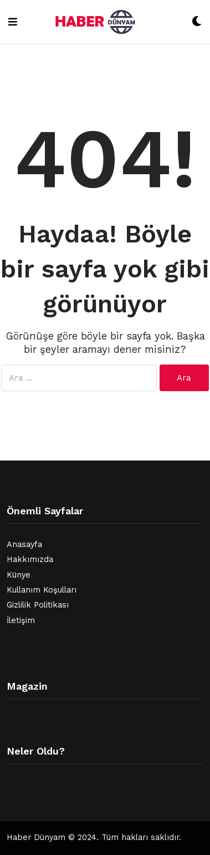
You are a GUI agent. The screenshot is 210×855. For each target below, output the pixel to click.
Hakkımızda (30, 559)
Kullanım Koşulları (41, 590)
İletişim (21, 620)
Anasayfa (24, 544)
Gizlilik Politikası (38, 605)
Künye (18, 575)
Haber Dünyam (36, 837)
